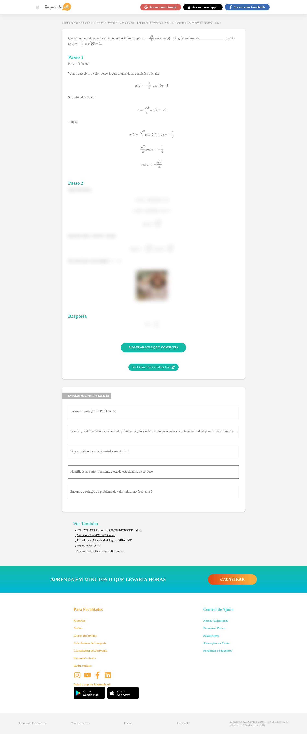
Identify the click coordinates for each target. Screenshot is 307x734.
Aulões (78, 628)
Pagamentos (211, 635)
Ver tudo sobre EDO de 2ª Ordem (96, 535)
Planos (128, 723)
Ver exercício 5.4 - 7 (88, 545)
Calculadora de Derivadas (91, 650)
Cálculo (85, 22)
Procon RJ (183, 723)
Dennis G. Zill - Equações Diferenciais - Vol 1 (144, 22)
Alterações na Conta (216, 643)
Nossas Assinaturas (215, 620)
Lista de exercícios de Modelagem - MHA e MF (104, 540)
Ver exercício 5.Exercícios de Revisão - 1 (100, 551)
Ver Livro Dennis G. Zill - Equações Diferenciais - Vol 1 (109, 529)
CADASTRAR (232, 579)
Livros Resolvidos (85, 635)
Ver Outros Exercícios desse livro (153, 367)
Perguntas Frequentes (217, 650)
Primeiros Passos (214, 628)
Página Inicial (70, 22)
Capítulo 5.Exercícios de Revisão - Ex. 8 (198, 22)
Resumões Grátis (85, 658)
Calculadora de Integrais (90, 643)
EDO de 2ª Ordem (104, 22)
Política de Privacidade (32, 723)
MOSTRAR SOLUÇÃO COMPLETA (153, 347)
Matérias (79, 620)
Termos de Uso (80, 723)
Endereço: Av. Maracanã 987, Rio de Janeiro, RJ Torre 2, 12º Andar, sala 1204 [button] (259, 723)
